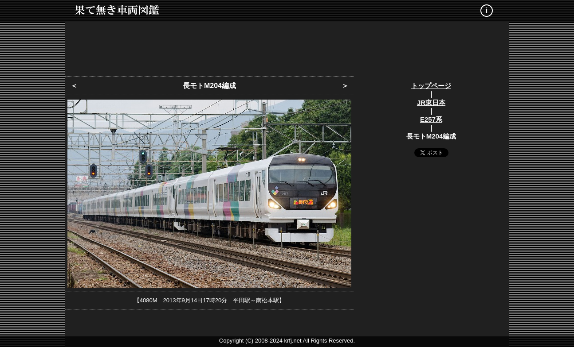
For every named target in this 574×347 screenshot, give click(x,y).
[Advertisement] (287, 46)
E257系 (431, 119)
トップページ (431, 85)
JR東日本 (431, 102)
